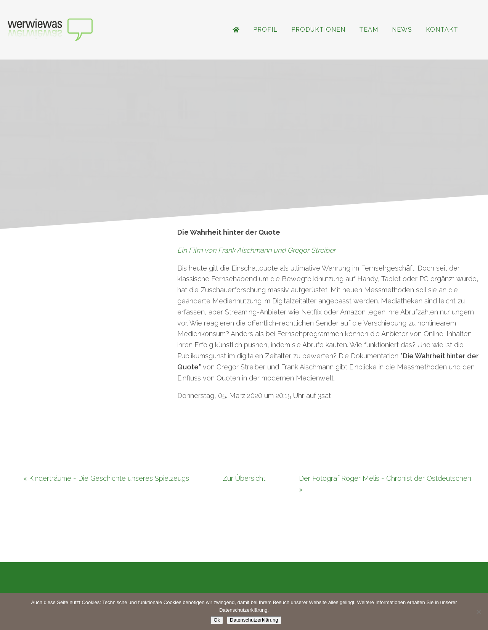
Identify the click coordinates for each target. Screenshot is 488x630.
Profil (265, 29)
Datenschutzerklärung (254, 620)
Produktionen (318, 29)
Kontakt (442, 29)
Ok (217, 620)
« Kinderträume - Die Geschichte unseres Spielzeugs (106, 478)
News (402, 29)
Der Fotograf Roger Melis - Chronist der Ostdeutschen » (385, 483)
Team (368, 29)
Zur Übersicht (244, 478)
